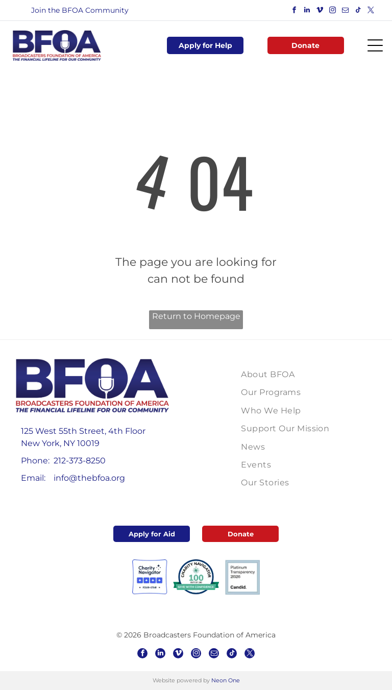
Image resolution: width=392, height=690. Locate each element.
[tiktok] (358, 11)
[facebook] (294, 11)
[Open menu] (375, 45)
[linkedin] (307, 11)
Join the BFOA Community (80, 10)
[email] (345, 11)
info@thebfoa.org (89, 478)
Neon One (225, 680)
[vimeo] (320, 11)
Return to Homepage (196, 316)
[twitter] (371, 11)
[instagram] (333, 11)
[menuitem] (290, 374)
